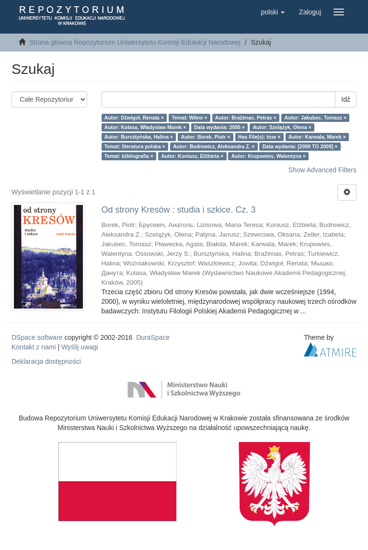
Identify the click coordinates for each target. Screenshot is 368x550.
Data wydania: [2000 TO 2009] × (300, 146)
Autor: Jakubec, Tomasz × (315, 117)
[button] (272, 12)
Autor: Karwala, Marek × (317, 137)
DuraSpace (153, 337)
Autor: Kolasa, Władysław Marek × (145, 127)
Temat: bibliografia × (128, 156)
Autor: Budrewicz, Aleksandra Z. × (213, 146)
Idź (345, 99)
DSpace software (37, 337)
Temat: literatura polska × (134, 146)
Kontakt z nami (34, 347)
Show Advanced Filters (322, 170)
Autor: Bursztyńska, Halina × (138, 137)
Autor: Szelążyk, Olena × (282, 127)
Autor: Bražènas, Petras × (245, 117)
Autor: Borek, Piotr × (205, 137)
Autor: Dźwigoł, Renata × (134, 117)
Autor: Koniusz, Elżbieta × (192, 156)
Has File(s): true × (259, 137)
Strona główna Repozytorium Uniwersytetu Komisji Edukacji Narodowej (135, 42)
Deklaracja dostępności (46, 361)
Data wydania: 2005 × (219, 127)
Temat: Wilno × (189, 117)
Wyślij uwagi (79, 347)
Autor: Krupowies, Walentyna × (268, 156)
